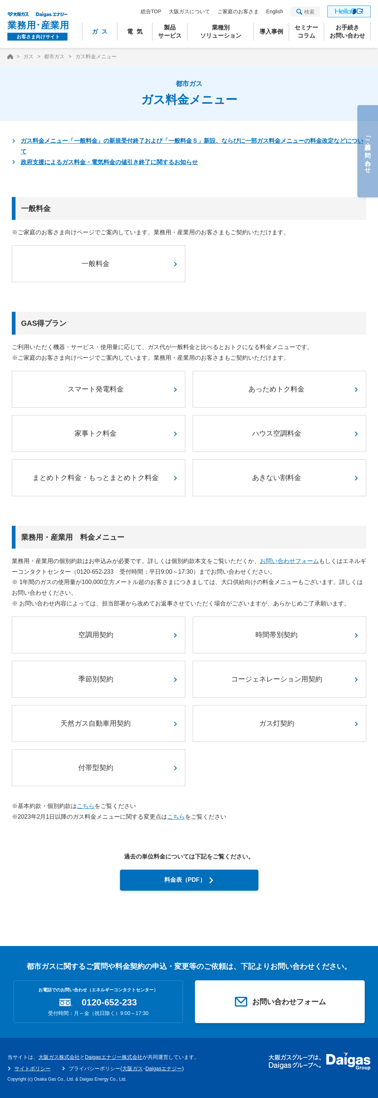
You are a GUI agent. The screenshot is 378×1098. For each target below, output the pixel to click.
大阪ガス (132, 1068)
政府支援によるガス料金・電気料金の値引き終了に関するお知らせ (109, 162)
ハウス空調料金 (276, 433)
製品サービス (170, 31)
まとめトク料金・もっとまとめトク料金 (95, 477)
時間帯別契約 (276, 635)
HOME (10, 56)
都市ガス (54, 56)
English (274, 11)
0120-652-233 (109, 1002)
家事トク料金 (96, 433)
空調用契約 (95, 635)
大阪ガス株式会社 (59, 1057)
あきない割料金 (276, 477)
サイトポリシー (32, 1068)
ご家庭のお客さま (238, 11)
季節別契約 (95, 679)
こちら (85, 806)
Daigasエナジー (163, 1068)
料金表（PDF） (185, 880)
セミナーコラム (306, 31)
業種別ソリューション (220, 31)
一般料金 (96, 263)
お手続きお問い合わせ (347, 31)
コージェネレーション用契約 (276, 679)
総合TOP (151, 11)
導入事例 (271, 31)
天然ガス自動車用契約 (96, 723)
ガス (101, 31)
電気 (136, 31)
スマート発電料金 (96, 389)
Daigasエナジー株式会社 (113, 1057)
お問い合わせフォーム (289, 561)
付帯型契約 (95, 767)
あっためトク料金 (276, 389)
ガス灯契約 (276, 723)
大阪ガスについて (189, 11)
